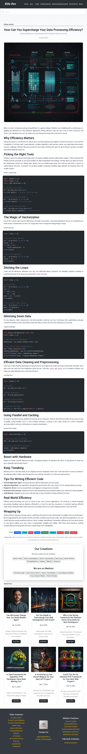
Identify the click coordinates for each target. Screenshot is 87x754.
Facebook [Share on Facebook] (17, 532)
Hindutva (16, 733)
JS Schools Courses (16, 738)
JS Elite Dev (16, 746)
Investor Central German (16, 723)
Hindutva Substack (70, 743)
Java (31, 4)
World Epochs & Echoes (71, 732)
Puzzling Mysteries (16, 731)
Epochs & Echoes (16, 728)
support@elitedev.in (43, 737)
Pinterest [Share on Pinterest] (60, 532)
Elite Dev (16, 741)
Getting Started (45, 4)
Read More (16, 641)
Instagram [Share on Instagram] (74, 532)
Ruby (37, 4)
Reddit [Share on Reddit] (31, 532)
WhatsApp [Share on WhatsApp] (45, 532)
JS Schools (16, 736)
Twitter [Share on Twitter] (25, 532)
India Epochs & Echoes (70, 734)
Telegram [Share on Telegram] (53, 532)
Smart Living (16, 725)
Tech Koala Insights (70, 726)
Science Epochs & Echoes (71, 729)
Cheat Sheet (73, 4)
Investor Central (16, 718)
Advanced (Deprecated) (60, 4)
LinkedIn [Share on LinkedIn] (37, 532)
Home (26, 4)
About (81, 4)
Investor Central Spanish (16, 720)
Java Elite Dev (16, 744)
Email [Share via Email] (67, 532)
